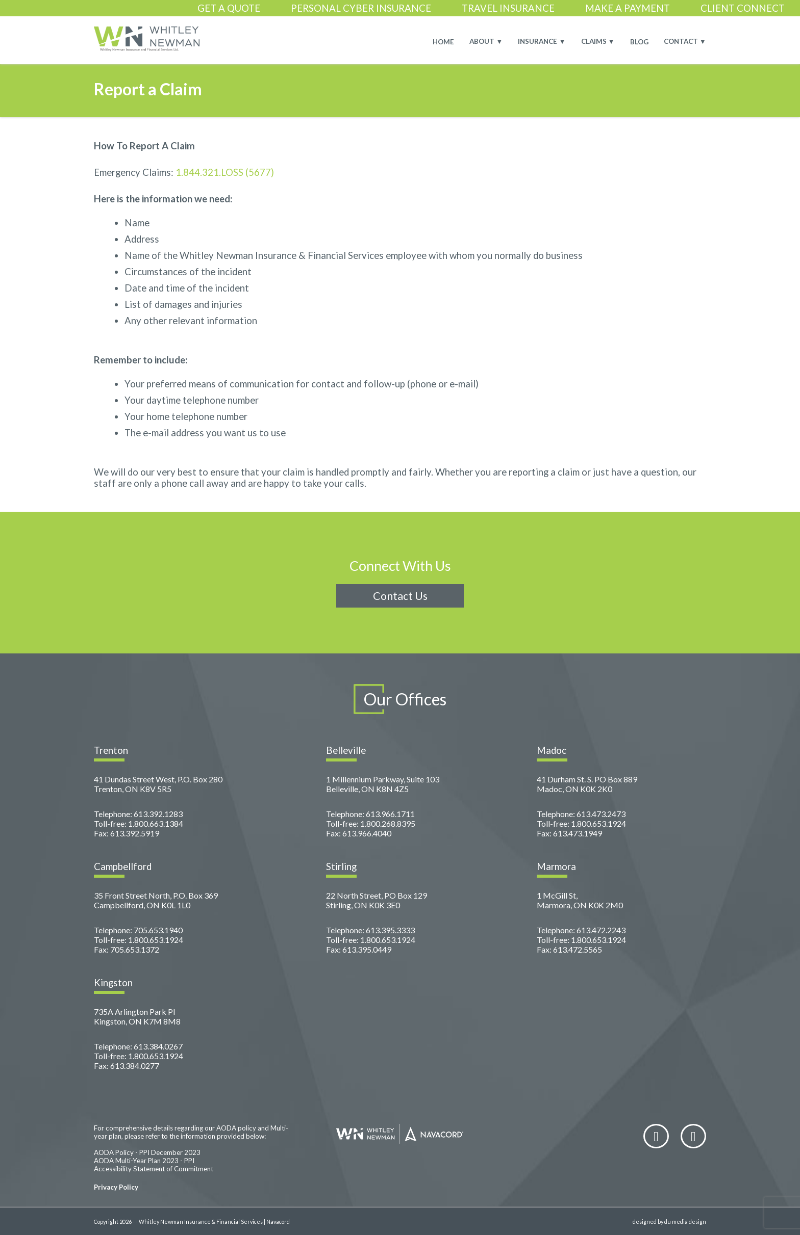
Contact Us (400, 595)
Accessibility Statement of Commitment (153, 1169)
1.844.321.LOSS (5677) (225, 172)
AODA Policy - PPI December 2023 (147, 1152)
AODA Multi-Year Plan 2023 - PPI (144, 1161)
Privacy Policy (116, 1187)
